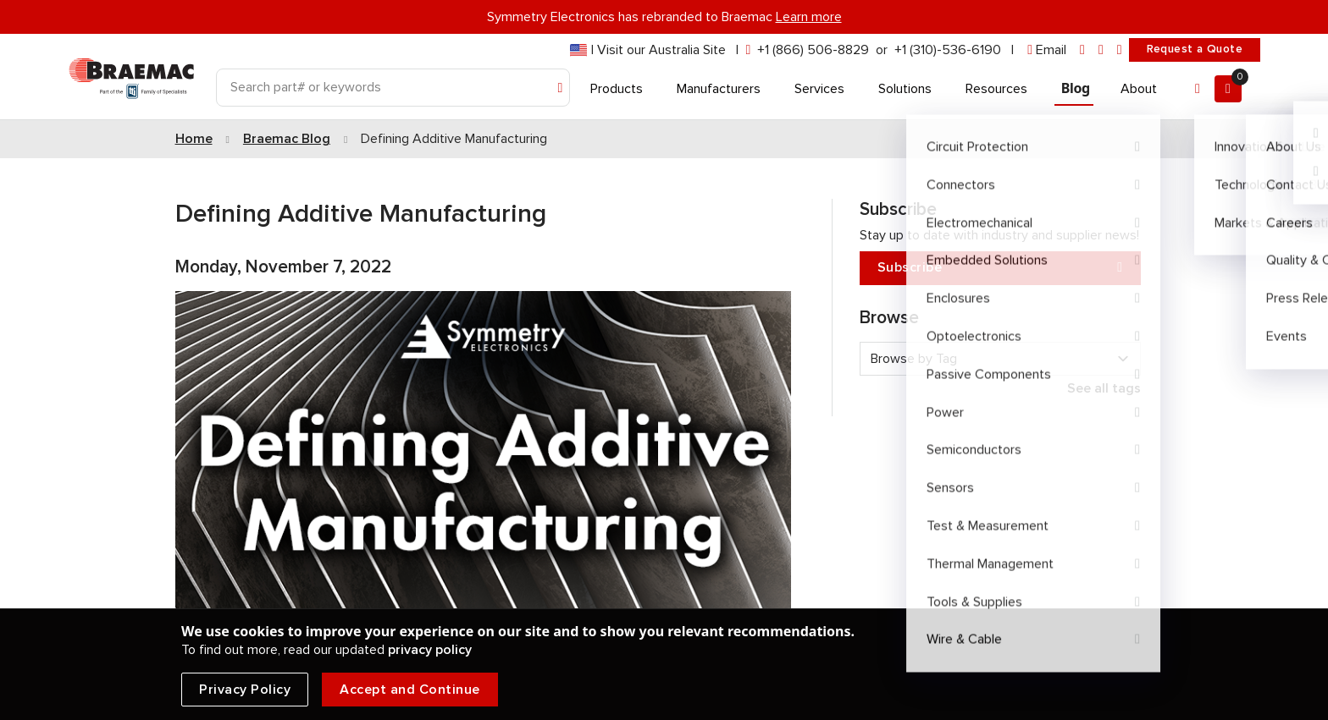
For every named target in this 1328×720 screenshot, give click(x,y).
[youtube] (1119, 50)
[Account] (1197, 88)
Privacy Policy (244, 689)
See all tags (1104, 388)
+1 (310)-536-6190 (947, 49)
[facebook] (1101, 50)
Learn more (809, 16)
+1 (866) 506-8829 (813, 49)
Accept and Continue (410, 689)
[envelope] (1047, 50)
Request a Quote (1194, 49)
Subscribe (1000, 268)
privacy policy (430, 650)
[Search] (393, 88)
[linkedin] (1082, 50)
